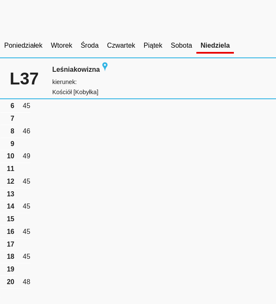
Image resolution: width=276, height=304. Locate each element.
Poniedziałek (23, 45)
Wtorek (61, 45)
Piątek (153, 45)
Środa (89, 45)
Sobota (181, 45)
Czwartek (121, 45)
